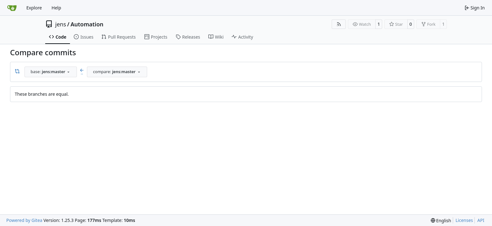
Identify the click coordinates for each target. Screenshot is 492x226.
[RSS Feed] (339, 24)
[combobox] (50, 72)
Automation (87, 24)
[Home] (12, 7)
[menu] (441, 220)
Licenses (464, 220)
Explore (34, 8)
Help (56, 8)
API (480, 220)
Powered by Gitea (24, 220)
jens (60, 24)
